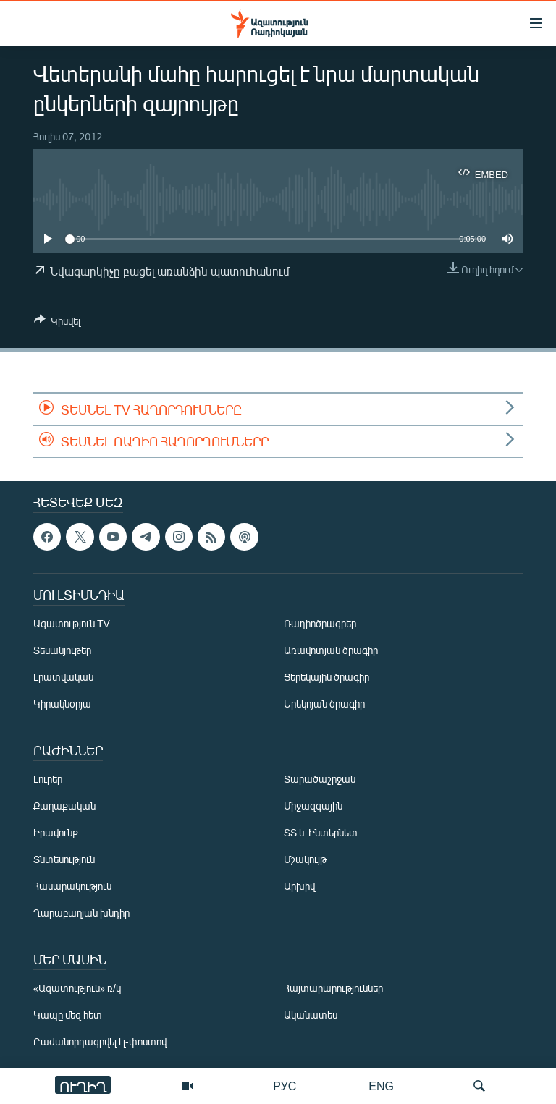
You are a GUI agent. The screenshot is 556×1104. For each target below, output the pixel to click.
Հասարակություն (72, 886)
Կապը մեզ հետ (67, 1015)
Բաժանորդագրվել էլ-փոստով (100, 1041)
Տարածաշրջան (319, 779)
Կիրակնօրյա (62, 703)
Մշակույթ (305, 859)
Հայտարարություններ (333, 988)
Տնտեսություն (64, 859)
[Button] (57, 323)
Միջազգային (313, 805)
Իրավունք (55, 832)
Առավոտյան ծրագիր (331, 650)
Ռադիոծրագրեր (320, 623)
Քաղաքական (64, 805)
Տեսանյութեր (62, 650)
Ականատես (310, 1015)
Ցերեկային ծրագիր (326, 677)
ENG (381, 1085)
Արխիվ (299, 886)
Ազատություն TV (71, 623)
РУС (284, 1085)
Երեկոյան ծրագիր (324, 703)
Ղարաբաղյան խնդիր (81, 912)
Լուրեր (47, 779)
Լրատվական (63, 677)
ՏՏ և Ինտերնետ (321, 832)
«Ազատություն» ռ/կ (77, 988)
